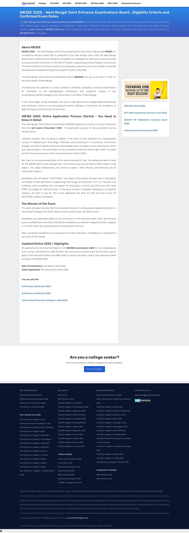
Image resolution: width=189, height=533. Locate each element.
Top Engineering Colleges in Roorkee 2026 (112, 462)
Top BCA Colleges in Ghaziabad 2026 (72, 423)
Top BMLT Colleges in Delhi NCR (70, 483)
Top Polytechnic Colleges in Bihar (32, 431)
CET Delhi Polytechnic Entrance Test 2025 (145, 113)
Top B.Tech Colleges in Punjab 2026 (110, 458)
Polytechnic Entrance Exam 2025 (141, 130)
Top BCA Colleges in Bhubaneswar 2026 (73, 407)
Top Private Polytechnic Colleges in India (35, 423)
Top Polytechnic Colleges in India (32, 419)
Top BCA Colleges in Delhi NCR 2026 (71, 415)
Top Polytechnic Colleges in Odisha (33, 459)
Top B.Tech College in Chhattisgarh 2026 (111, 427)
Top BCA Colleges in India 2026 (70, 403)
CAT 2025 (54, 3)
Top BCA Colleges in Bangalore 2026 (72, 411)
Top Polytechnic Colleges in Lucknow (34, 455)
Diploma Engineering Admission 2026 (34, 399)
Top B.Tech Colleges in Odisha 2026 (109, 454)
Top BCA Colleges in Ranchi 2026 (70, 442)
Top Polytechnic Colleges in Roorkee (33, 451)
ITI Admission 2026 (65, 463)
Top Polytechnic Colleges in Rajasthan (34, 447)
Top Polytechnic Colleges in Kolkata (33, 463)
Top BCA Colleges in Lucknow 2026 (71, 446)
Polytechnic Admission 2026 (30, 395)
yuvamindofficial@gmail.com (77, 518)
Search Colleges (94, 369)
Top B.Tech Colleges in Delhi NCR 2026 (111, 431)
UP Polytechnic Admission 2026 (32, 407)
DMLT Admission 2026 (66, 471)
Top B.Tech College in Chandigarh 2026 (111, 423)
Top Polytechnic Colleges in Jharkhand (35, 443)
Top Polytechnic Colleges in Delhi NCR (34, 435)
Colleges (42, 3)
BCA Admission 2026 (66, 399)
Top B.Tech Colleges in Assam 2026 (109, 407)
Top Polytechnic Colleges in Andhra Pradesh (37, 427)
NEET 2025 (113, 3)
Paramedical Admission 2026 (69, 467)
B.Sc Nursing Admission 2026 (69, 479)
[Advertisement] (69, 323)
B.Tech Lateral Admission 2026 (70, 459)
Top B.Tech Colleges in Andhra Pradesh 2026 (113, 411)
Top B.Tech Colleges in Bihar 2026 (109, 419)
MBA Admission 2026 (104, 479)
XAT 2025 (67, 3)
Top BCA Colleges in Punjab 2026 (70, 434)
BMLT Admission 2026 (66, 475)
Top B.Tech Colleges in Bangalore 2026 (111, 415)
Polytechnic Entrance (131, 3)
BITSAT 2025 (81, 3)
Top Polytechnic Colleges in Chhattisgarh (35, 439)
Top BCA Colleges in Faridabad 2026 (72, 419)
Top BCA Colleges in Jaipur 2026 (70, 427)
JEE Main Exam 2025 (134, 106)
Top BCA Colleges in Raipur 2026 (70, 438)
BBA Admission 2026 (104, 475)
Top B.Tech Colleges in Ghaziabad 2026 (111, 434)
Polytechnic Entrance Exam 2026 (33, 403)
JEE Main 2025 (97, 3)
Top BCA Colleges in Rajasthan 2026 (72, 431)
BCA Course (62, 395)
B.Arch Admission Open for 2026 (108, 395)
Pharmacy (97, 182)
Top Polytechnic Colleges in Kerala (33, 467)
